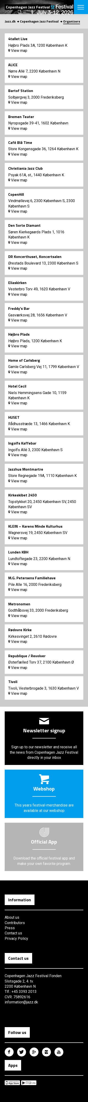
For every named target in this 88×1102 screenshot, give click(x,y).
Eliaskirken (17, 282)
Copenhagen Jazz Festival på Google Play (28, 1082)
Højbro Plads (19, 334)
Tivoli (12, 681)
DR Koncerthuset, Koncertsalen (34, 256)
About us (12, 917)
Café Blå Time (20, 142)
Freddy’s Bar (19, 308)
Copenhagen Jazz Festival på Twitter (21, 1052)
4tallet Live (17, 39)
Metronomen (19, 604)
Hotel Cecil (17, 386)
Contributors (15, 923)
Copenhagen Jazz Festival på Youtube (58, 1052)
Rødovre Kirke (20, 630)
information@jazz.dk (21, 1002)
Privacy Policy (16, 938)
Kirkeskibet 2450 (22, 495)
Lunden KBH (18, 552)
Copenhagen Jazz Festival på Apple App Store (12, 1082)
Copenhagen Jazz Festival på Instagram (46, 1052)
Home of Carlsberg (24, 360)
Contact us (13, 933)
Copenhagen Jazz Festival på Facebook (9, 1052)
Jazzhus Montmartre (25, 469)
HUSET (13, 417)
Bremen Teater (21, 116)
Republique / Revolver (27, 656)
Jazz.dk (10, 21)
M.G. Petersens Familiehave (32, 578)
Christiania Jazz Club (25, 168)
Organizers (71, 21)
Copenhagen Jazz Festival (39, 21)
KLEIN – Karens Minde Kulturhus (35, 526)
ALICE (13, 65)
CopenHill (16, 194)
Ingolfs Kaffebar (22, 443)
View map (17, 50)
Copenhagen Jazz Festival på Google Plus (34, 1052)
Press (10, 928)
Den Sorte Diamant (24, 225)
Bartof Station (20, 90)
